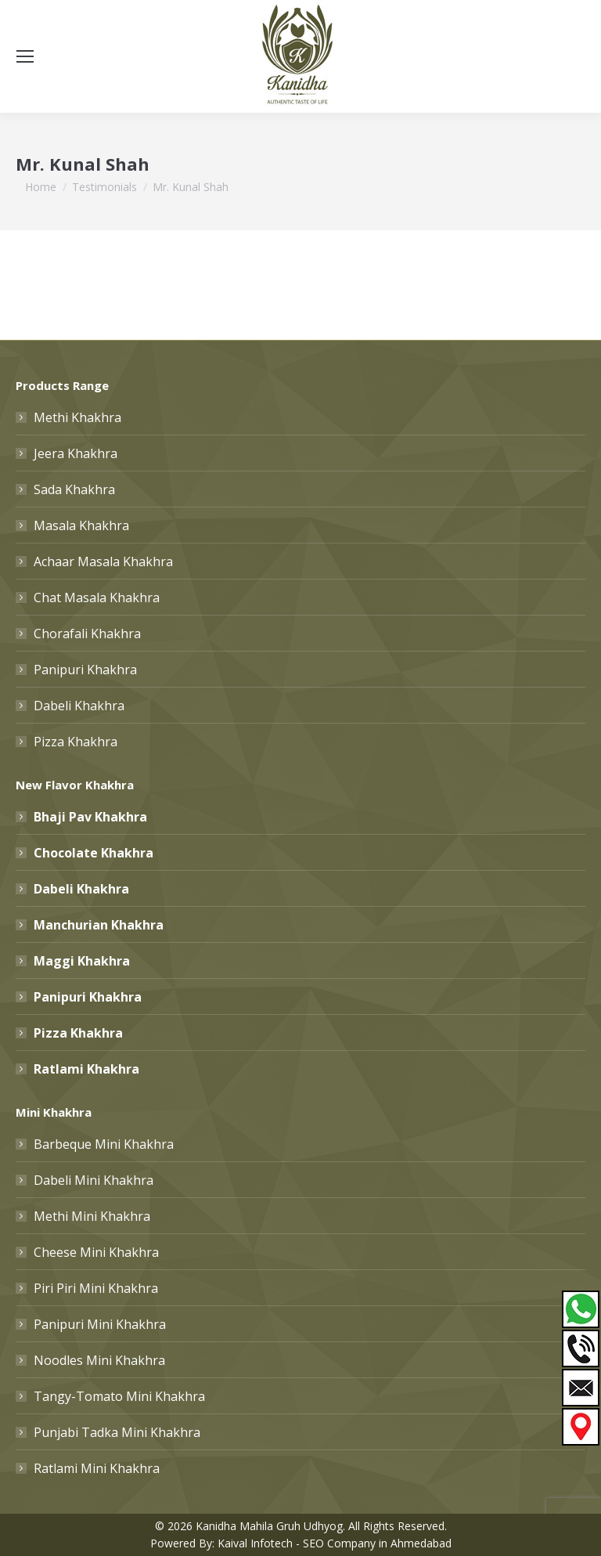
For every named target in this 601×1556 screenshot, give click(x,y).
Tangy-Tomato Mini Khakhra (119, 1396)
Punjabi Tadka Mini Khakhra (117, 1432)
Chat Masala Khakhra (97, 597)
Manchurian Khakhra (99, 924)
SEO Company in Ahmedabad (377, 1543)
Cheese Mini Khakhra (96, 1252)
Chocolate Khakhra (93, 852)
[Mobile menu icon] (25, 56)
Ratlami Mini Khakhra (97, 1468)
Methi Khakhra (77, 417)
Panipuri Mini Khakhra (100, 1324)
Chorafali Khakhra (87, 633)
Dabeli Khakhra (79, 705)
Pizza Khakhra (75, 741)
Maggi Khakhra (82, 960)
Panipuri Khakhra (85, 669)
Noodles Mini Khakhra (99, 1360)
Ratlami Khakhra (86, 1069)
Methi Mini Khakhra (92, 1216)
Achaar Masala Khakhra (103, 561)
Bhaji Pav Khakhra (90, 816)
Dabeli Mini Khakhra (93, 1180)
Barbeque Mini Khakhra (104, 1144)
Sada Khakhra (74, 489)
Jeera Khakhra (75, 453)
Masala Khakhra (81, 525)
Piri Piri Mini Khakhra (96, 1288)
